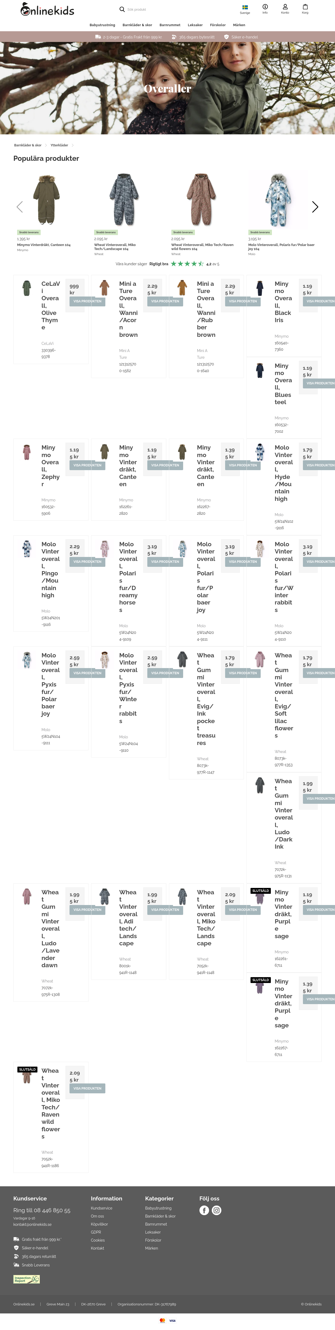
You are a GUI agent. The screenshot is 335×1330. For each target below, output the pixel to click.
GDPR (96, 1232)
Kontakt (97, 1248)
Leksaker (195, 25)
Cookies (98, 1240)
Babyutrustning (102, 25)
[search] (157, 9)
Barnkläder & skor (137, 25)
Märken (239, 25)
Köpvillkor (99, 1224)
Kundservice (101, 1208)
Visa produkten (88, 302)
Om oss (97, 1216)
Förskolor (218, 25)
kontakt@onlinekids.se (32, 1224)
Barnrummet (170, 25)
